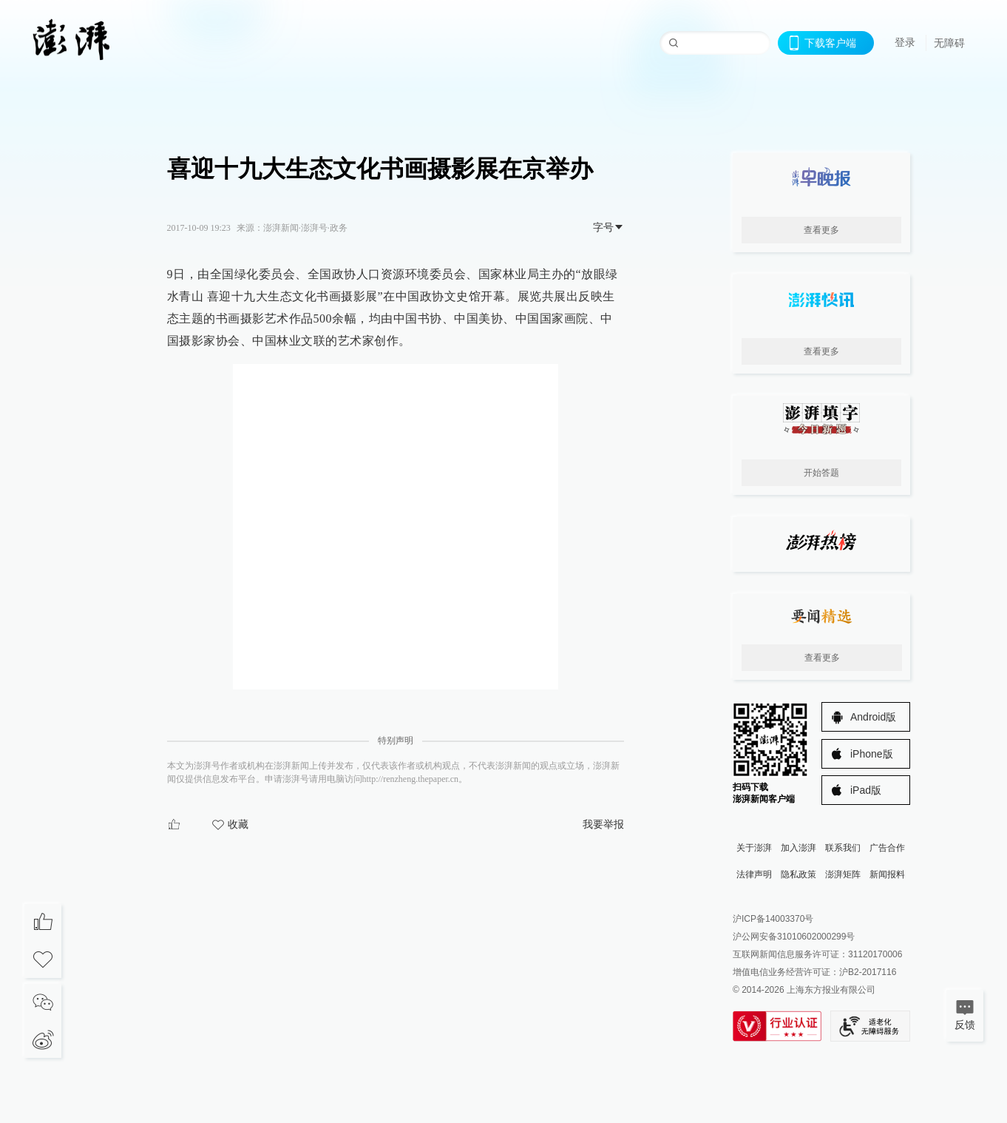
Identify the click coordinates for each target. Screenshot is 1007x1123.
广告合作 (887, 848)
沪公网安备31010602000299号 (794, 936)
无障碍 (949, 43)
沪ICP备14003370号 (773, 919)
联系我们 (843, 848)
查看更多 (821, 230)
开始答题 (821, 473)
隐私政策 (798, 874)
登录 (905, 42)
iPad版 (865, 790)
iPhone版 (871, 754)
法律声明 (754, 874)
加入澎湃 (798, 848)
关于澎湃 (754, 848)
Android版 (873, 717)
